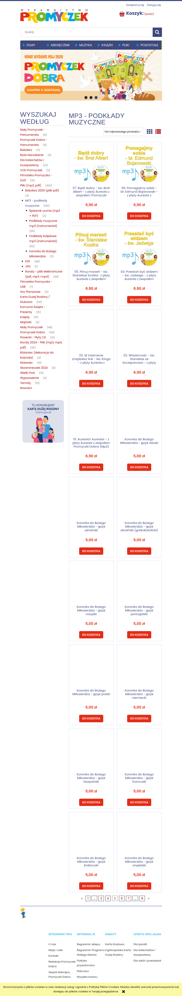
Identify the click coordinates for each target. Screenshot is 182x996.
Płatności (83, 971)
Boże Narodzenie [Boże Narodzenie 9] (32, 155)
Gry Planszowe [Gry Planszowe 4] (30, 292)
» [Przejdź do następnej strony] (148, 898)
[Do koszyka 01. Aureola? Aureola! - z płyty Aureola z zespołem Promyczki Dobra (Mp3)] (91, 467)
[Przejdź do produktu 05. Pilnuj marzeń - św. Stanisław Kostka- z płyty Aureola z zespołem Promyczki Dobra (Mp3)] (91, 247)
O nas (52, 944)
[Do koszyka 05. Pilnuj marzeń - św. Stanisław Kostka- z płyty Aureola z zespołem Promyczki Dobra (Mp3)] (91, 299)
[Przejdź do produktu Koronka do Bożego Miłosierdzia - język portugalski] (139, 582)
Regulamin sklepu (88, 944)
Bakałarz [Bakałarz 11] (26, 150)
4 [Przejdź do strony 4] (108, 898)
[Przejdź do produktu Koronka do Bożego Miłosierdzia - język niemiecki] (139, 666)
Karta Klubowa (114, 944)
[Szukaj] (157, 32)
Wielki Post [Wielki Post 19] (27, 373)
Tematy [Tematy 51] (25, 383)
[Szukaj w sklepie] (87, 32)
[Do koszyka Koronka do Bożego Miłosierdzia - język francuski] (139, 802)
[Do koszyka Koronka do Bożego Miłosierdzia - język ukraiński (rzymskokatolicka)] (91, 551)
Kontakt (54, 956)
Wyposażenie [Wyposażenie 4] (29, 378)
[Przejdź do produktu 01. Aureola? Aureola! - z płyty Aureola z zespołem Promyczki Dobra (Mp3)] (91, 415)
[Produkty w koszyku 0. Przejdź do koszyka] (137, 14)
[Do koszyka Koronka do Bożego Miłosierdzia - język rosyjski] (91, 634)
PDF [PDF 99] (27, 261)
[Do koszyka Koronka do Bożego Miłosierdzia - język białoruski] (91, 886)
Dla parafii (140, 944)
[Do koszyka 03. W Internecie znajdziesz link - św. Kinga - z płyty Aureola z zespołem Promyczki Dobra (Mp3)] (91, 383)
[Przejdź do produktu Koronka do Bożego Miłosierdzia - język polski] (91, 666)
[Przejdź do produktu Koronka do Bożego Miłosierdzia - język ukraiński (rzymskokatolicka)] (91, 499)
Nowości (26, 388)
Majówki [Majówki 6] (26, 322)
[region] (91, 74)
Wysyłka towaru (87, 977)
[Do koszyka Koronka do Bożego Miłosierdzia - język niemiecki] (139, 718)
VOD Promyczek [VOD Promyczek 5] (31, 170)
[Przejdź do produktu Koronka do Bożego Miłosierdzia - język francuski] (139, 750)
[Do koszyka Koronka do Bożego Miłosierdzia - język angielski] (139, 886)
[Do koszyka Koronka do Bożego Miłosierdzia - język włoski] (139, 467)
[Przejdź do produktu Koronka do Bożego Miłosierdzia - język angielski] (139, 834)
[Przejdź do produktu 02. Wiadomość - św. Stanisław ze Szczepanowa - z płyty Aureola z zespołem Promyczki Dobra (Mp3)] (139, 331)
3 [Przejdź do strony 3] (101, 898)
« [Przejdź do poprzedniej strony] (82, 898)
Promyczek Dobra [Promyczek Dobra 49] (32, 332)
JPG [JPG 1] (28, 266)
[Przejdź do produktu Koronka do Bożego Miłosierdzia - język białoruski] (91, 834)
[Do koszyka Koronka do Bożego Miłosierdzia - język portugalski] (139, 634)
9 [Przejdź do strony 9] (142, 898)
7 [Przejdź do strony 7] (129, 898)
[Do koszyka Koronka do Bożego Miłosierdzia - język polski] (91, 718)
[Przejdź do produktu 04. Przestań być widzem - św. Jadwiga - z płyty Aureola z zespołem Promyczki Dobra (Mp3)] (139, 247)
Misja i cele (56, 950)
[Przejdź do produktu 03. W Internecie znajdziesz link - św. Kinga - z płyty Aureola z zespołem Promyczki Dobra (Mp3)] (91, 331)
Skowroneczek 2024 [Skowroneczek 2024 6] (34, 368)
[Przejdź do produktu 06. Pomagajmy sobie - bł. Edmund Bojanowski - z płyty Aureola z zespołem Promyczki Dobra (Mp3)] (139, 164)
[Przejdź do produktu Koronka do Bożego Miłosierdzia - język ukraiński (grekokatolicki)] (139, 499)
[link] (91, 74)
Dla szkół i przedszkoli (147, 961)
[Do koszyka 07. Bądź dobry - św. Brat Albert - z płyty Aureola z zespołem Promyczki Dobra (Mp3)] (91, 216)
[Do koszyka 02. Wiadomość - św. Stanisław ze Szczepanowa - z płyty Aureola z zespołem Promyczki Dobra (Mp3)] (139, 383)
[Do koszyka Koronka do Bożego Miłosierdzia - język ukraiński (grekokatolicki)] (139, 551)
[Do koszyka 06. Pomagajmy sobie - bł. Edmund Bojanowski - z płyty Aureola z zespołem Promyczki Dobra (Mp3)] (139, 216)
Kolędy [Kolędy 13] (25, 317)
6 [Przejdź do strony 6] (122, 898)
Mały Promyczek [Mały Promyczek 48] (31, 327)
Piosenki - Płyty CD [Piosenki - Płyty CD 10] (33, 337)
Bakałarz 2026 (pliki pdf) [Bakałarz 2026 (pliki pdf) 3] (42, 190)
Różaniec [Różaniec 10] (26, 363)
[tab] (85, 97)
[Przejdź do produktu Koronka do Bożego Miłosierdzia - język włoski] (139, 415)
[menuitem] (32, 45)
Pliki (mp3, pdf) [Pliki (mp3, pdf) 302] (30, 185)
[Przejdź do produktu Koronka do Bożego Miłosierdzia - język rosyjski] (91, 582)
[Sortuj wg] (123, 132)
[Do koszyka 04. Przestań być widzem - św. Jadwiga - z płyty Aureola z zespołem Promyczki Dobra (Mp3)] (139, 299)
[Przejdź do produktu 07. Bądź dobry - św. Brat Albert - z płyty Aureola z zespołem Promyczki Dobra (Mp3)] (91, 164)
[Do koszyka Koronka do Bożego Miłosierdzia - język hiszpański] (91, 802)
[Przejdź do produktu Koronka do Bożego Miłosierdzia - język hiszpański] (91, 750)
